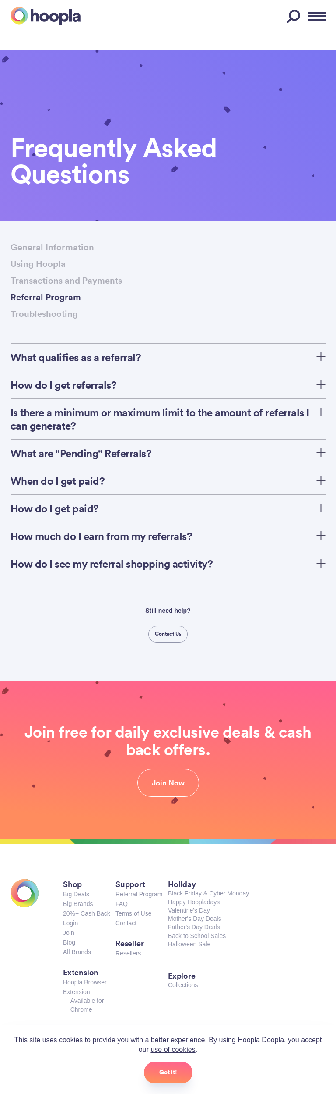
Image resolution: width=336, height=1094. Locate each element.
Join (68, 932)
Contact (126, 923)
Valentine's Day (189, 910)
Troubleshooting (44, 314)
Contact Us (168, 634)
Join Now (168, 783)
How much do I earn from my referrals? (168, 536)
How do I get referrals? (168, 384)
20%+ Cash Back (86, 913)
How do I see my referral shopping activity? (168, 563)
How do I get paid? (168, 508)
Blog (69, 942)
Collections (183, 984)
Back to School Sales (197, 935)
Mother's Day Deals (194, 918)
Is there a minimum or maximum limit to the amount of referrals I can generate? (168, 419)
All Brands (77, 951)
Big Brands (78, 903)
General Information (52, 247)
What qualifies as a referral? (168, 357)
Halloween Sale (189, 944)
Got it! (168, 1072)
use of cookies (172, 1049)
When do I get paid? (168, 480)
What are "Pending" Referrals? (168, 453)
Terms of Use (133, 913)
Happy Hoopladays (194, 902)
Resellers (128, 953)
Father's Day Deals (194, 927)
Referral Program (45, 297)
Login (70, 923)
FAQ (122, 903)
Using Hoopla (38, 264)
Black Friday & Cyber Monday (208, 893)
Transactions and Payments (66, 280)
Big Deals (76, 894)
